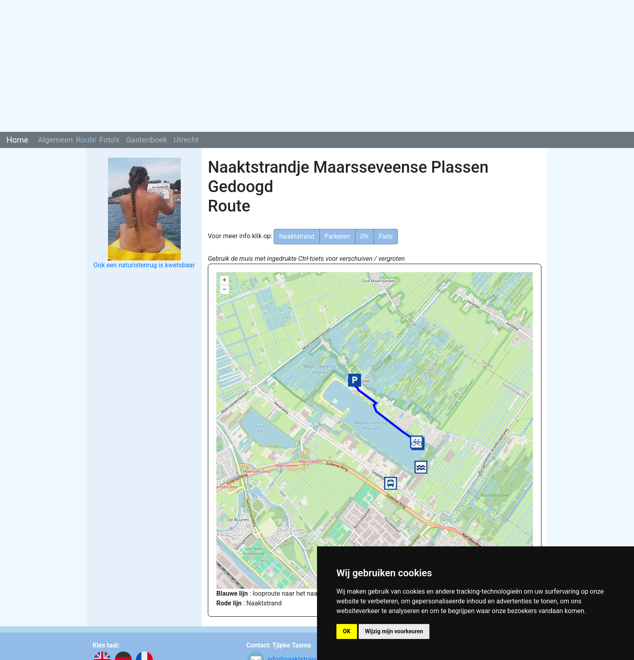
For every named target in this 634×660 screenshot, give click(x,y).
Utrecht (186, 139)
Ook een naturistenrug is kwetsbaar (144, 265)
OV (364, 236)
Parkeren (337, 236)
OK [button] (347, 631)
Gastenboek (146, 139)
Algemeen (55, 139)
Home (17, 140)
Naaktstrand (296, 236)
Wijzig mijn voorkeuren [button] (394, 631)
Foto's (109, 139)
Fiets (386, 236)
